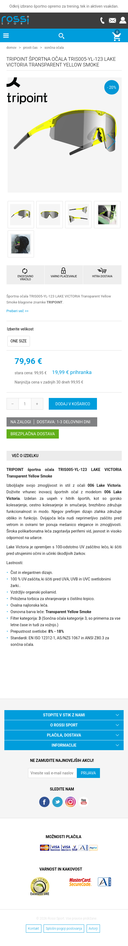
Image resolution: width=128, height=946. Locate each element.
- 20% (111, 87)
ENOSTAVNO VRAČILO (25, 278)
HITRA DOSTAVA (102, 276)
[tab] (64, 456)
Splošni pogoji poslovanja (64, 928)
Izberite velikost (20, 329)
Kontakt (33, 928)
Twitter (57, 801)
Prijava (122, 20)
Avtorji (93, 928)
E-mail (112, 20)
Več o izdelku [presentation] (25, 455)
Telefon (102, 20)
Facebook (44, 801)
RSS (70, 801)
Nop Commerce (79, 850)
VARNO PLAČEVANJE (64, 276)
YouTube (83, 801)
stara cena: (24, 372)
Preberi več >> (18, 311)
